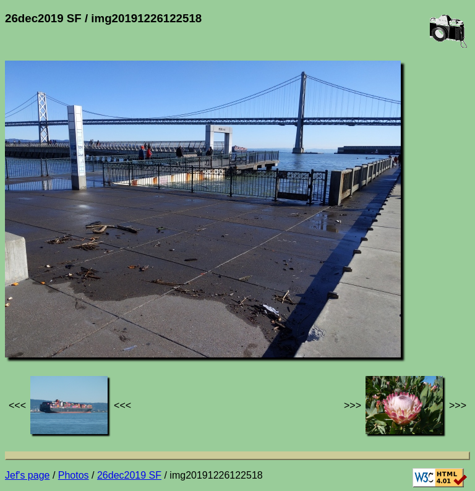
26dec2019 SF (129, 475)
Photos (73, 475)
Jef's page (27, 475)
